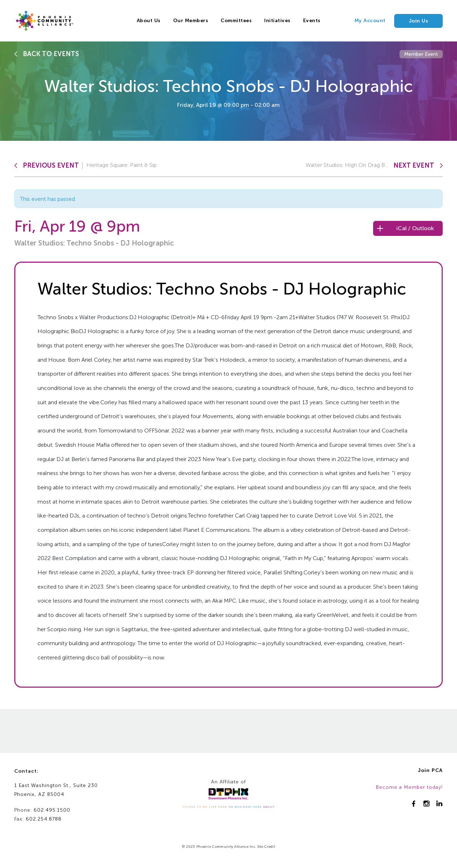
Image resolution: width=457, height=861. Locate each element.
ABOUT (269, 806)
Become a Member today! (409, 787)
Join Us (418, 21)
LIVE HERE (218, 806)
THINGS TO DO (194, 806)
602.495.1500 (52, 810)
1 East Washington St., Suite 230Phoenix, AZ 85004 (56, 789)
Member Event (421, 54)
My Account (370, 21)
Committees (236, 21)
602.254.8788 (43, 819)
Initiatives (277, 21)
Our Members (191, 21)
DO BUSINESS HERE (245, 806)
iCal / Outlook (415, 228)
